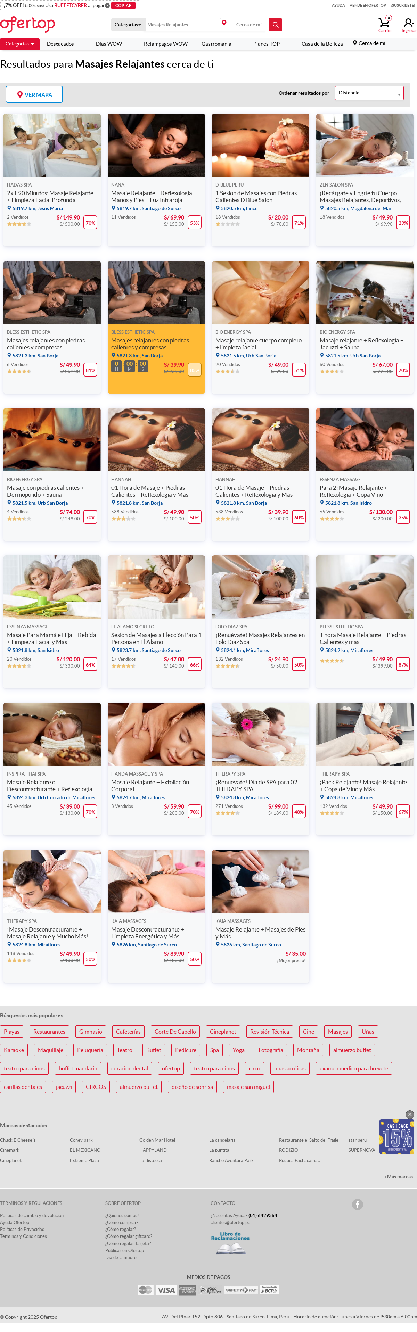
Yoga (239, 1050)
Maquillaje (50, 1050)
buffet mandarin (78, 1068)
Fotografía (271, 1050)
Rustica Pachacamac (299, 1160)
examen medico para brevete (354, 1068)
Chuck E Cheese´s (18, 1140)
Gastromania (216, 44)
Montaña (308, 1050)
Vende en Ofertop (368, 5)
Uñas (368, 1031)
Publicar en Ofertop (124, 1250)
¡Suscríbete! (403, 5)
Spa (214, 1050)
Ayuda (338, 5)
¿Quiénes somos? (122, 1215)
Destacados (60, 44)
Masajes (338, 1031)
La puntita (219, 1150)
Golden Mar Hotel (157, 1140)
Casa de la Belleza (318, 44)
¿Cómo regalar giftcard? (128, 1236)
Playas (11, 1031)
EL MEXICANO (85, 1150)
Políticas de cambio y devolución (32, 1215)
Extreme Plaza (84, 1160)
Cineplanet (223, 1031)
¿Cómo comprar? (121, 1222)
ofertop (171, 1068)
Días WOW (105, 44)
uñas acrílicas (290, 1068)
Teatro (124, 1050)
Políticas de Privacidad (22, 1229)
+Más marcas (398, 1177)
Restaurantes (49, 1031)
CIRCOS (96, 1087)
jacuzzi (64, 1087)
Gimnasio (90, 1031)
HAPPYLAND (153, 1150)
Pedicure (185, 1050)
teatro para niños (24, 1068)
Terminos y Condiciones (23, 1236)
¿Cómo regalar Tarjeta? (128, 1243)
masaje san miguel (248, 1087)
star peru (358, 1140)
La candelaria (222, 1140)
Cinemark (9, 1150)
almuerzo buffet (352, 1050)
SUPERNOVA (362, 1150)
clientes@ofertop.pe (230, 1222)
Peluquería (90, 1050)
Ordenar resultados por (304, 93)
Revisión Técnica (269, 1031)
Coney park (81, 1140)
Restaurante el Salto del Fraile (308, 1140)
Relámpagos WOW (162, 44)
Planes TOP (262, 44)
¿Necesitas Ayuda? (244, 1215)
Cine (308, 1031)
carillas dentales (23, 1087)
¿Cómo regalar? (120, 1229)
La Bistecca (150, 1160)
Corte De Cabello (175, 1031)
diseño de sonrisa (192, 1087)
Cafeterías (128, 1031)
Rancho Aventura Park (231, 1160)
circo (254, 1068)
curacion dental (129, 1068)
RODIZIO (288, 1150)
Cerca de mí (372, 43)
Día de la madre (121, 1257)
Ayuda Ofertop (14, 1222)
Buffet (153, 1050)
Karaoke (14, 1050)
